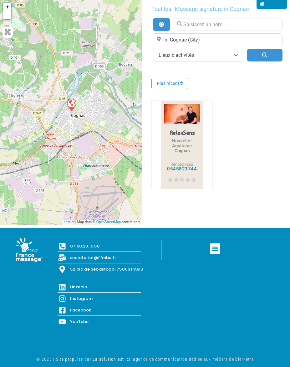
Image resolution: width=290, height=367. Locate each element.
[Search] (264, 55)
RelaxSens (182, 132)
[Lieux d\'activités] (199, 55)
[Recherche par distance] (161, 24)
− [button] (7, 15)
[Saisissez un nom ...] (227, 24)
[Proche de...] (218, 39)
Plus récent (170, 83)
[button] (215, 248)
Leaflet (69, 222)
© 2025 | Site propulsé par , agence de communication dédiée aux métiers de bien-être (145, 359)
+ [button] (7, 7)
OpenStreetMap (108, 222)
